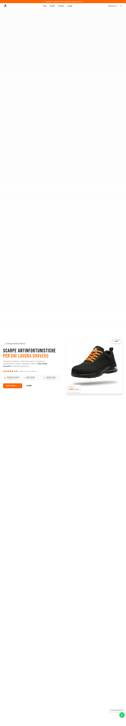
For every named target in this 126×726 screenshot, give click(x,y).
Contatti (69, 6)
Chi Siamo (61, 6)
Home (45, 6)
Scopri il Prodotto (12, 386)
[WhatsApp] (122, 715)
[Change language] (113, 6)
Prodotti (52, 6)
